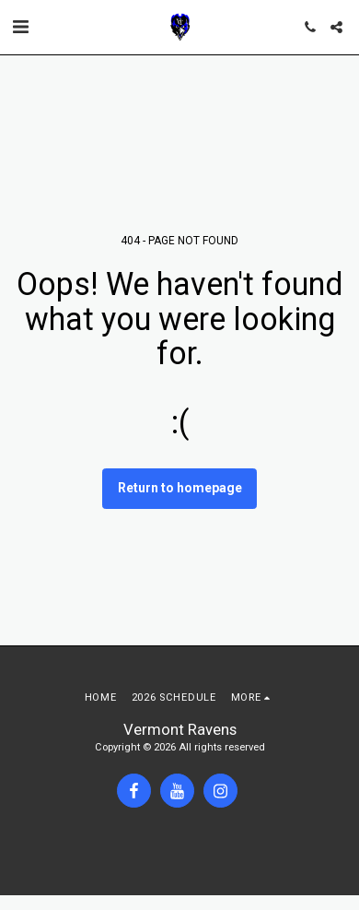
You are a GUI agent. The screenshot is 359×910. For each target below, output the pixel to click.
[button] (20, 26)
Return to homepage (180, 487)
